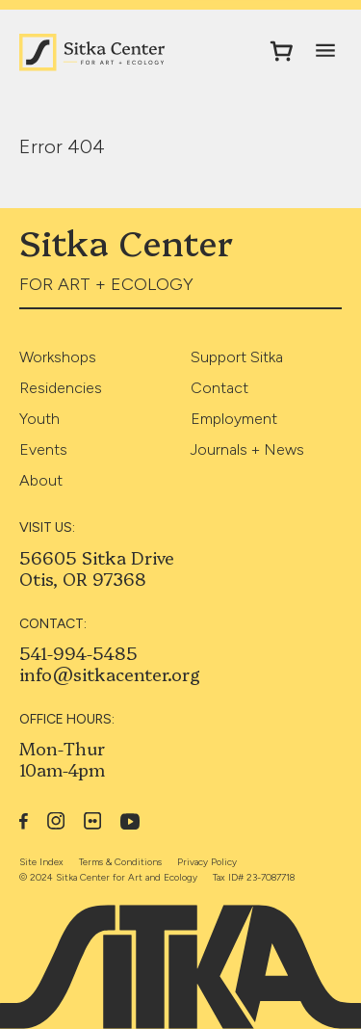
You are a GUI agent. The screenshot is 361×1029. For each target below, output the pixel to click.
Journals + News (247, 449)
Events (43, 449)
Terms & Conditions (120, 862)
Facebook (23, 821)
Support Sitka (237, 357)
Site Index (41, 862)
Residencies (60, 388)
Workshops (57, 357)
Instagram (55, 821)
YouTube (130, 821)
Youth (39, 418)
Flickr (92, 821)
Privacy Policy (207, 862)
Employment (234, 418)
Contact (219, 388)
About (41, 480)
